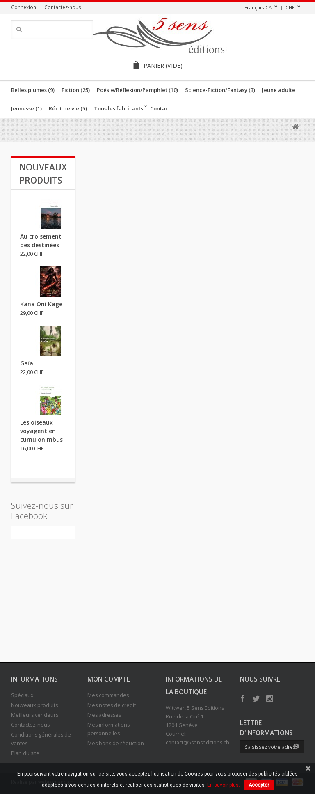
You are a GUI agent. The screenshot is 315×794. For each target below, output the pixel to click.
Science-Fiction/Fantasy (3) (220, 90)
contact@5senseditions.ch (197, 742)
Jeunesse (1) (26, 108)
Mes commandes (108, 695)
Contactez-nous (62, 7)
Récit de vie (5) (68, 108)
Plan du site (25, 753)
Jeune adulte (278, 90)
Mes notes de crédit (111, 705)
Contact (160, 108)
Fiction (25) (76, 90)
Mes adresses (104, 714)
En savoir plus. (223, 785)
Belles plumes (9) (33, 90)
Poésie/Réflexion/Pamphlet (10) (137, 90)
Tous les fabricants (118, 108)
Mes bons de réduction (115, 743)
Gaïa (26, 363)
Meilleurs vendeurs (34, 714)
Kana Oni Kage (41, 304)
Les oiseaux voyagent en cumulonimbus (41, 430)
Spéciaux (22, 695)
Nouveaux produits (34, 705)
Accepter (259, 785)
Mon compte (108, 679)
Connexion (23, 7)
